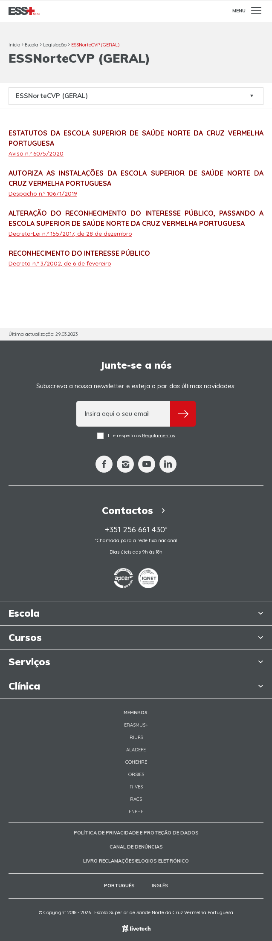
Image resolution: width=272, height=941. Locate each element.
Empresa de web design (136, 928)
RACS (136, 799)
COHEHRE (136, 762)
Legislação (55, 45)
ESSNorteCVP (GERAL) (95, 45)
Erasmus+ (136, 725)
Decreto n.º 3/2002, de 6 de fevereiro (60, 263)
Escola (31, 45)
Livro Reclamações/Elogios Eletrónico (136, 861)
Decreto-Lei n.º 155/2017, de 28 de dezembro (70, 233)
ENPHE (136, 811)
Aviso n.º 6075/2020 (36, 153)
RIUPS (136, 737)
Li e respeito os (136, 436)
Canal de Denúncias (136, 847)
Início (14, 45)
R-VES (136, 787)
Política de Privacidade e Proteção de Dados (136, 833)
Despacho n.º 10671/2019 (43, 193)
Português (119, 886)
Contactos (136, 510)
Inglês (160, 886)
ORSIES (136, 774)
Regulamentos (158, 436)
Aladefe (136, 750)
